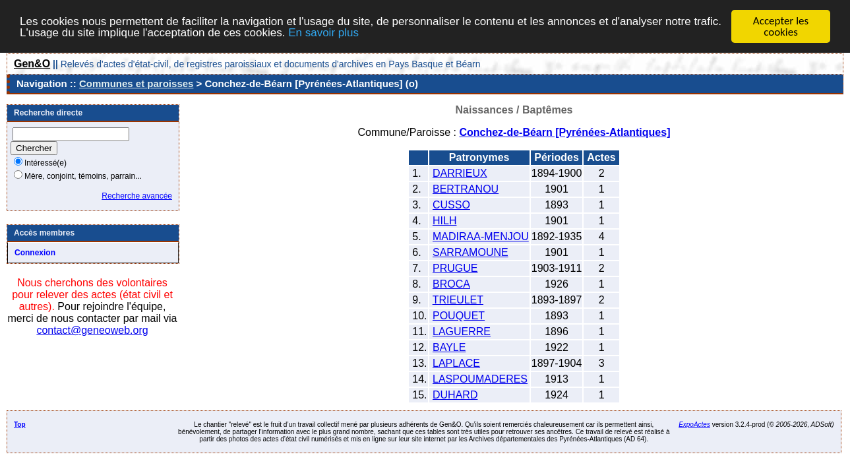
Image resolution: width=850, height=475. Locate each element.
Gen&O (32, 63)
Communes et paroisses (136, 83)
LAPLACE (456, 363)
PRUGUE (455, 268)
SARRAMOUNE (470, 252)
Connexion (35, 252)
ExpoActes (694, 424)
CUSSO (451, 204)
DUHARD (455, 394)
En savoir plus (323, 32)
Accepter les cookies (780, 26)
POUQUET (459, 315)
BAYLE (449, 347)
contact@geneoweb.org (92, 330)
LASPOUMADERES (480, 379)
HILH (444, 220)
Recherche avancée (137, 196)
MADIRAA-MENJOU (481, 236)
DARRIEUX (460, 173)
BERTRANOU (466, 189)
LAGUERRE (462, 331)
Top (20, 424)
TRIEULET (458, 299)
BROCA (451, 284)
